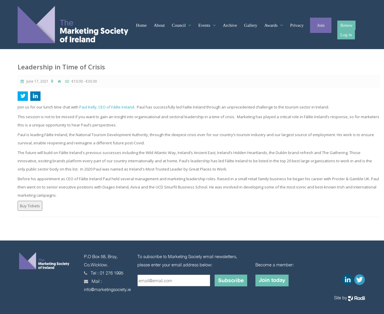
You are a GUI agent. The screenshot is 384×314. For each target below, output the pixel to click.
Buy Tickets (30, 205)
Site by (349, 298)
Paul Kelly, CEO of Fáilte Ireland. (107, 107)
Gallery (250, 25)
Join (320, 25)
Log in (346, 34)
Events (204, 25)
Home (141, 25)
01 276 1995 (111, 272)
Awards (271, 25)
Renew (346, 25)
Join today (272, 280)
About (159, 25)
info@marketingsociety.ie (107, 289)
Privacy (297, 25)
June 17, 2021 (34, 81)
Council (179, 25)
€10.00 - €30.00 (81, 81)
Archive (230, 25)
